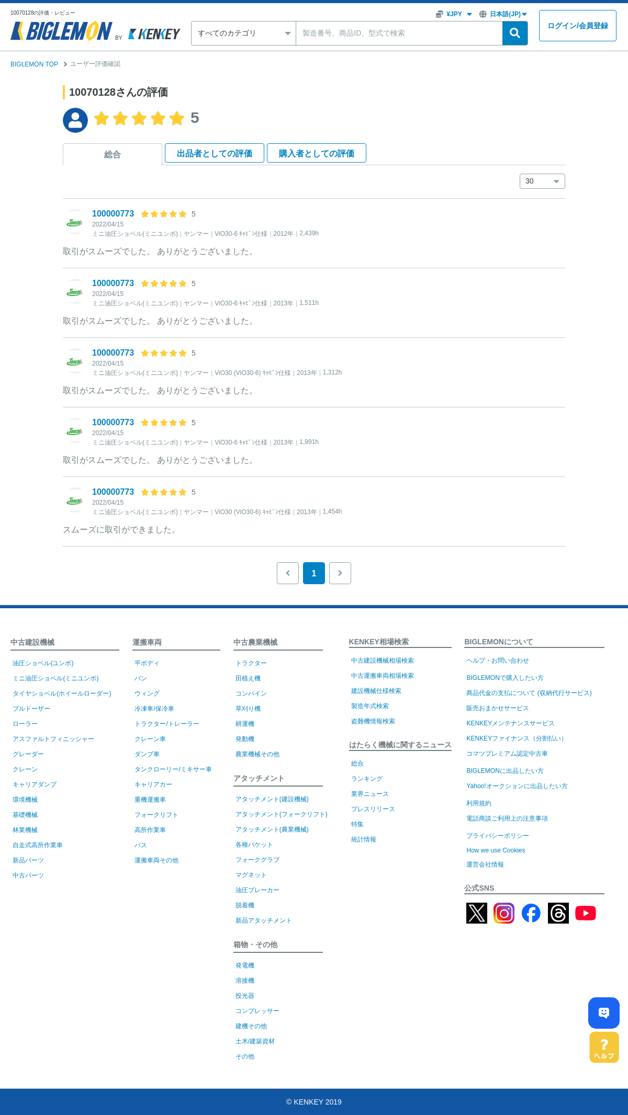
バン (140, 678)
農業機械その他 (257, 754)
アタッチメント (259, 778)
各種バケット (254, 844)
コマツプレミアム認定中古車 (507, 753)
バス (140, 845)
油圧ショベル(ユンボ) (43, 663)
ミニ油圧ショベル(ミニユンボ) (55, 678)
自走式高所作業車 (38, 845)
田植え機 (248, 678)
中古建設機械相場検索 (382, 660)
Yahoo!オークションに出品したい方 (516, 786)
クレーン (25, 769)
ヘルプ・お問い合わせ (497, 660)
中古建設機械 (32, 642)
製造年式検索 (370, 706)
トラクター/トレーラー (166, 723)
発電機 (245, 965)
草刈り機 (248, 708)
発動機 (245, 739)
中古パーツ (28, 875)
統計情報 (363, 839)
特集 (357, 824)
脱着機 (245, 905)
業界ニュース (370, 794)
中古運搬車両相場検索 (382, 675)
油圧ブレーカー (257, 890)
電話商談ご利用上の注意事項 (507, 818)
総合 (112, 154)
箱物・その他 (255, 944)
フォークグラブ (257, 859)
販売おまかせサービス (497, 708)
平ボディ (147, 663)
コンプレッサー (257, 1011)
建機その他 (251, 1026)
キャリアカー (153, 784)
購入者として (316, 153)
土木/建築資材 (255, 1041)
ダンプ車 (147, 754)
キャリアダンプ (35, 784)
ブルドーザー (31, 708)
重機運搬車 (150, 799)
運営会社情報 (485, 864)
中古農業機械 (255, 642)
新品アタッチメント (264, 920)
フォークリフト (156, 814)
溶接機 (245, 980)
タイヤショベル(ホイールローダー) (62, 693)
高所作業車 (150, 830)
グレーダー (28, 754)
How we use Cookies (495, 850)
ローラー (25, 723)
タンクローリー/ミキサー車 (172, 769)
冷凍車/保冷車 (154, 708)
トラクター (251, 663)
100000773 (113, 213)
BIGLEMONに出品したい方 (504, 771)
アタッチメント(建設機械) (272, 799)
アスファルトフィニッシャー (53, 739)
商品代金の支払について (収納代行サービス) (528, 693)
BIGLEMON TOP (34, 64)
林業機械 (25, 830)
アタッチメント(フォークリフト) (282, 814)
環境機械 (25, 799)
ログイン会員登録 (577, 25)
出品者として (214, 153)
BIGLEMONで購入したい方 (504, 677)
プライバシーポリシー (497, 835)
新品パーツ (28, 860)
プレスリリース (373, 809)
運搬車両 (147, 642)
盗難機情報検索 (373, 721)
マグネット (251, 875)
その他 (245, 1056)
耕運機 (245, 723)
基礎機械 (25, 814)
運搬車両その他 (156, 860)
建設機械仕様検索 (376, 691)
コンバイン (251, 693)
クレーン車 (150, 739)
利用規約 (478, 803)
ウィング (147, 693)
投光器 (245, 995)
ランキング (367, 778)
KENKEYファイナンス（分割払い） (516, 738)
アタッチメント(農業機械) (272, 829)
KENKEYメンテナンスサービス (510, 723)
